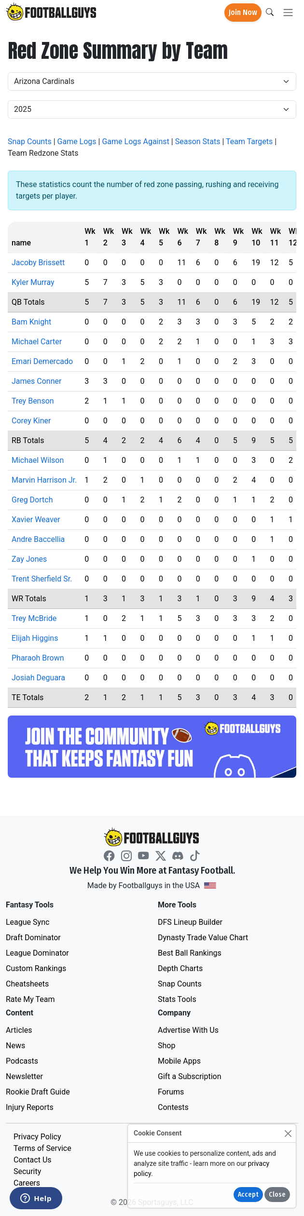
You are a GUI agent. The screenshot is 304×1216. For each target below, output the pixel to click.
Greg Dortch (32, 499)
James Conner (36, 381)
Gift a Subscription (189, 1076)
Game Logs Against (135, 141)
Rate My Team (30, 999)
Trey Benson (33, 400)
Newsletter (24, 1076)
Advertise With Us (188, 1030)
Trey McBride (34, 618)
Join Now (243, 12)
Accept (248, 1194)
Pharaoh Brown (38, 657)
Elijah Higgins (35, 638)
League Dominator (37, 953)
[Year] (152, 109)
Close (277, 1194)
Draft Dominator (33, 937)
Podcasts (22, 1061)
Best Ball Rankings (189, 953)
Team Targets (249, 141)
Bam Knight (31, 321)
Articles (19, 1030)
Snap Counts (30, 141)
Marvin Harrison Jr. (44, 480)
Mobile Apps (179, 1061)
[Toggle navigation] (288, 12)
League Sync (27, 922)
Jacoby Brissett (38, 262)
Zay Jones (29, 559)
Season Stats (198, 141)
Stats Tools (177, 999)
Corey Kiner (31, 420)
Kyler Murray (33, 282)
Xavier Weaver (36, 519)
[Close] (288, 1133)
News (15, 1045)
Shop (166, 1045)
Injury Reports (30, 1107)
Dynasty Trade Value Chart (203, 937)
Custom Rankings (36, 968)
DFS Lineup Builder (190, 922)
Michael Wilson (38, 460)
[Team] (152, 81)
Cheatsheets (27, 983)
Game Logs (77, 141)
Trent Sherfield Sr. (42, 578)
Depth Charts (180, 968)
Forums (171, 1091)
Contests (173, 1107)
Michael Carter (37, 341)
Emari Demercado (42, 361)
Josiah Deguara (38, 677)
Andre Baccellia (38, 539)
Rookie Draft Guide (38, 1091)
